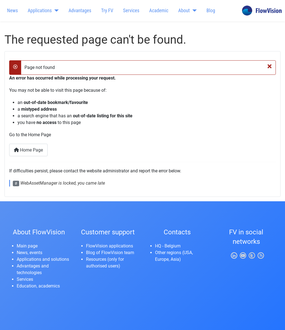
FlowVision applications (109, 246)
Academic (158, 10)
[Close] (270, 66)
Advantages (79, 10)
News (12, 10)
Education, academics (38, 286)
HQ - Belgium (168, 246)
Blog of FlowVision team (110, 252)
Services (131, 10)
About (184, 10)
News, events (29, 252)
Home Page (28, 150)
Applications (40, 10)
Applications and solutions (43, 259)
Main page (27, 246)
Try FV (107, 10)
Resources (96, 259)
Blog (211, 10)
